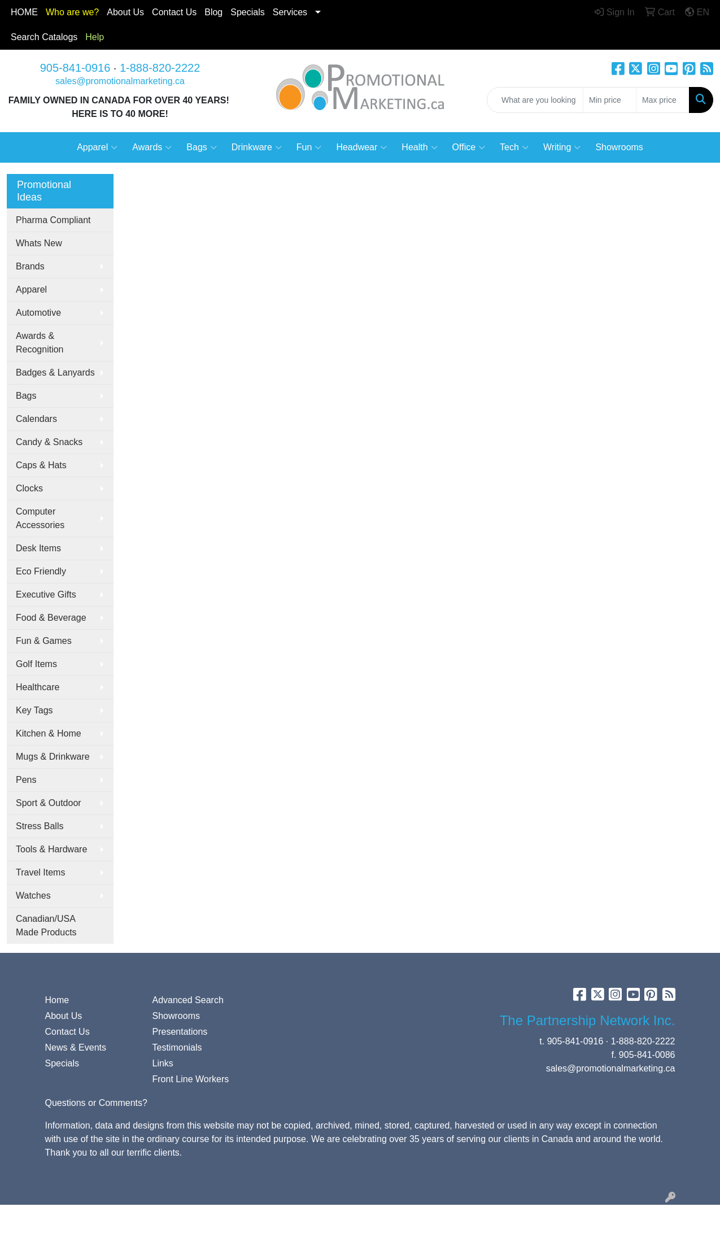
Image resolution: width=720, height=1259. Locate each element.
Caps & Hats (41, 465)
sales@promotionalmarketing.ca (120, 81)
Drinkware (257, 147)
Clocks (29, 488)
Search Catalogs (44, 37)
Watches (33, 895)
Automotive (38, 312)
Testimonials (177, 1047)
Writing (562, 147)
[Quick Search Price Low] (609, 100)
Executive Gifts (46, 594)
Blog (213, 12)
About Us (125, 12)
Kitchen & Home (48, 733)
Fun (309, 147)
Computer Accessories (40, 518)
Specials (247, 12)
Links (162, 1063)
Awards (152, 147)
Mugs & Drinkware (53, 756)
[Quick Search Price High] (663, 100)
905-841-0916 (75, 68)
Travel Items (40, 872)
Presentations (180, 1031)
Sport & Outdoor (48, 803)
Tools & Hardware (51, 849)
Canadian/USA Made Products (46, 925)
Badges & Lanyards (55, 372)
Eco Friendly (41, 571)
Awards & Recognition (40, 342)
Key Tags (34, 710)
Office (469, 147)
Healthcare (37, 687)
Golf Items (36, 664)
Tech (514, 147)
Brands (30, 266)
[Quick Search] (535, 100)
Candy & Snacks (49, 442)
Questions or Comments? (96, 1103)
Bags (201, 147)
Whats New (39, 243)
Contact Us (67, 1031)
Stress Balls (39, 826)
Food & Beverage (51, 617)
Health (419, 147)
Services (290, 12)
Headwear (361, 147)
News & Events (75, 1047)
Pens (26, 780)
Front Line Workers (190, 1079)
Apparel (97, 147)
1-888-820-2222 (160, 68)
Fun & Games (44, 641)
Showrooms (619, 147)
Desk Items (38, 548)
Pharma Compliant (53, 220)
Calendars (36, 419)
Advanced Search (188, 1000)
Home (57, 1000)
